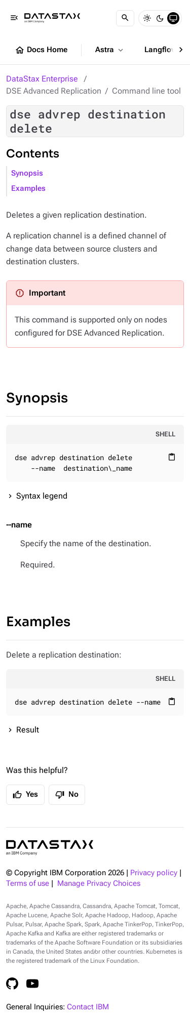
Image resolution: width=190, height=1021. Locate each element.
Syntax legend (41, 496)
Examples (28, 188)
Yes (25, 794)
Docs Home (41, 50)
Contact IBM (88, 1007)
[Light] (147, 18)
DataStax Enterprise (42, 79)
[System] (173, 18)
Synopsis (27, 173)
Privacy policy (153, 873)
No (67, 794)
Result (27, 729)
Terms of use (27, 883)
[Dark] (160, 18)
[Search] (125, 18)
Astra (110, 50)
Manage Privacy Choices (98, 883)
